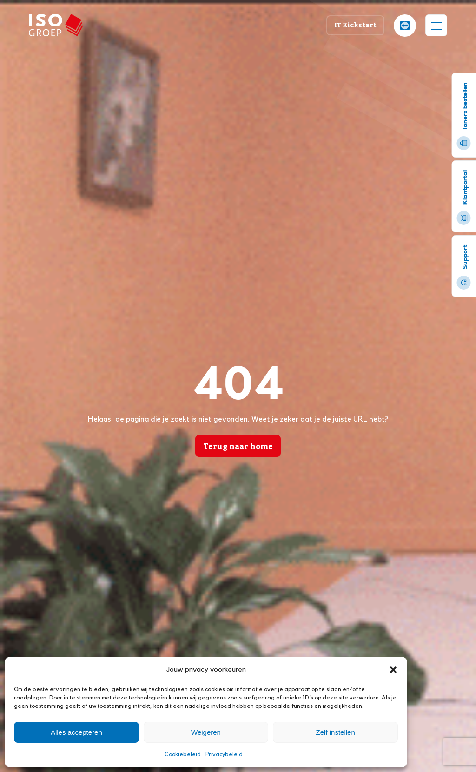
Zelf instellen (335, 732)
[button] (393, 669)
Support (464, 267)
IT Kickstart (355, 25)
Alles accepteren (76, 732)
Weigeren (206, 732)
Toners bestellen (464, 116)
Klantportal (464, 197)
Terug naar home (238, 446)
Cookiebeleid (183, 754)
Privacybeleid (224, 754)
